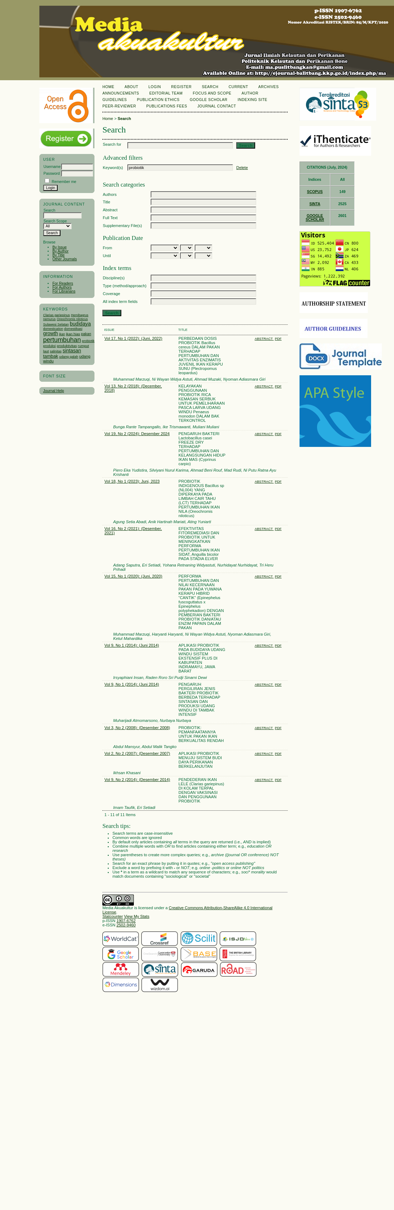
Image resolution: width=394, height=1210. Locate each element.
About (131, 87)
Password (51, 173)
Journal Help (53, 391)
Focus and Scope (212, 93)
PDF (278, 339)
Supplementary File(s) (122, 225)
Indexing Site (252, 100)
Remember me (64, 182)
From (107, 248)
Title (106, 202)
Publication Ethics (158, 100)
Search (210, 87)
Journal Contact (216, 106)
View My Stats (137, 916)
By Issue (59, 247)
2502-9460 (126, 925)
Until (107, 256)
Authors (110, 194)
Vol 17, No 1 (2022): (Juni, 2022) (133, 338)
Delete (242, 167)
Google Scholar (208, 100)
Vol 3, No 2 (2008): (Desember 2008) (137, 727)
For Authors (62, 287)
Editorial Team (166, 93)
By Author (60, 251)
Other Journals (64, 259)
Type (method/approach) (124, 286)
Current (238, 87)
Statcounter (112, 916)
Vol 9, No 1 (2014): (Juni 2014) (131, 645)
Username (51, 167)
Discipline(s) (114, 278)
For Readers (62, 283)
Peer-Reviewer (119, 106)
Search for (112, 144)
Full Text (110, 218)
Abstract (110, 210)
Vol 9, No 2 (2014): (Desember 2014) (137, 779)
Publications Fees (166, 106)
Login (155, 87)
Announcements (120, 93)
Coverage (111, 293)
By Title (58, 255)
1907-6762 (126, 921)
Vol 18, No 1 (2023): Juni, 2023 (132, 481)
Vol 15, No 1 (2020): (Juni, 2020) (133, 576)
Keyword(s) (113, 167)
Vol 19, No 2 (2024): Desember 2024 (137, 434)
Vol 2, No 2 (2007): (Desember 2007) (137, 753)
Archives (268, 87)
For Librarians (63, 291)
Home (108, 87)
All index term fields (120, 301)
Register (181, 87)
